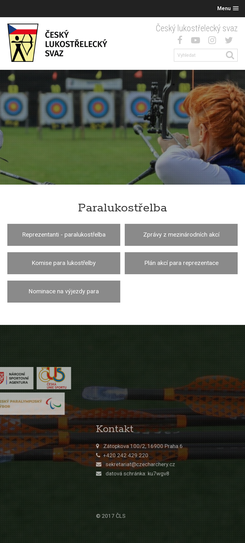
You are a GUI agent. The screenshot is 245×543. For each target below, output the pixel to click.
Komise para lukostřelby (64, 263)
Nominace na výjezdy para (63, 291)
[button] (228, 8)
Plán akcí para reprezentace (181, 263)
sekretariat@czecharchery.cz (176, 464)
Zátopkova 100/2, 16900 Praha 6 (179, 446)
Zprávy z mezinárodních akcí (181, 234)
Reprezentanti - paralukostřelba (64, 234)
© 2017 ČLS (146, 516)
